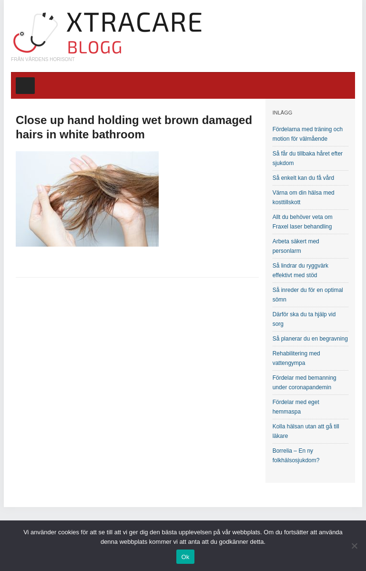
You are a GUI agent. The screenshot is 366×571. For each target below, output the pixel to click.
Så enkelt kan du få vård (303, 178)
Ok (185, 557)
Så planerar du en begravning (310, 338)
